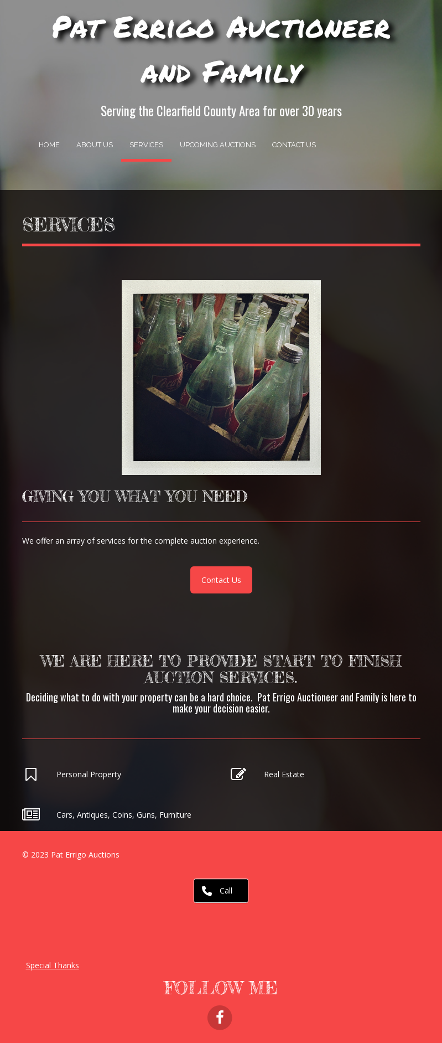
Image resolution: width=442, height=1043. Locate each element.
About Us (94, 145)
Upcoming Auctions (218, 145)
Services (146, 145)
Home (49, 145)
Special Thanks (52, 965)
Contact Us (294, 145)
